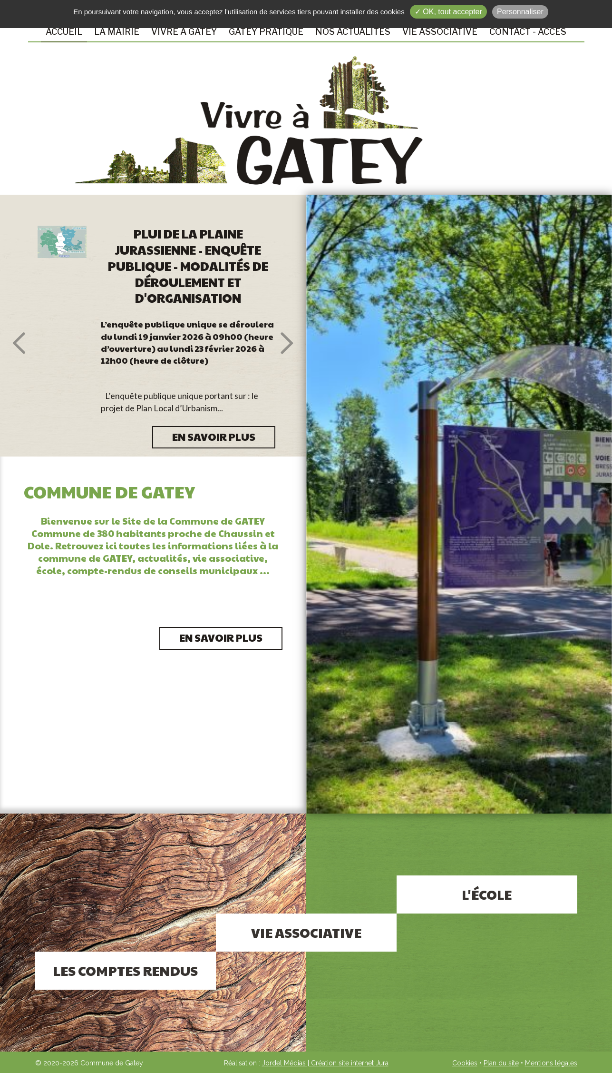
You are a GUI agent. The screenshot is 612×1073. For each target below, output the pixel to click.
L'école (487, 894)
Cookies (464, 1063)
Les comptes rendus (125, 970)
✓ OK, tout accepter (448, 12)
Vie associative (306, 932)
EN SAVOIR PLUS (213, 436)
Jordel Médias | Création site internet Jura (325, 1063)
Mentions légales (551, 1063)
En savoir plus (220, 637)
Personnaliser (520, 12)
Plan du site (501, 1063)
